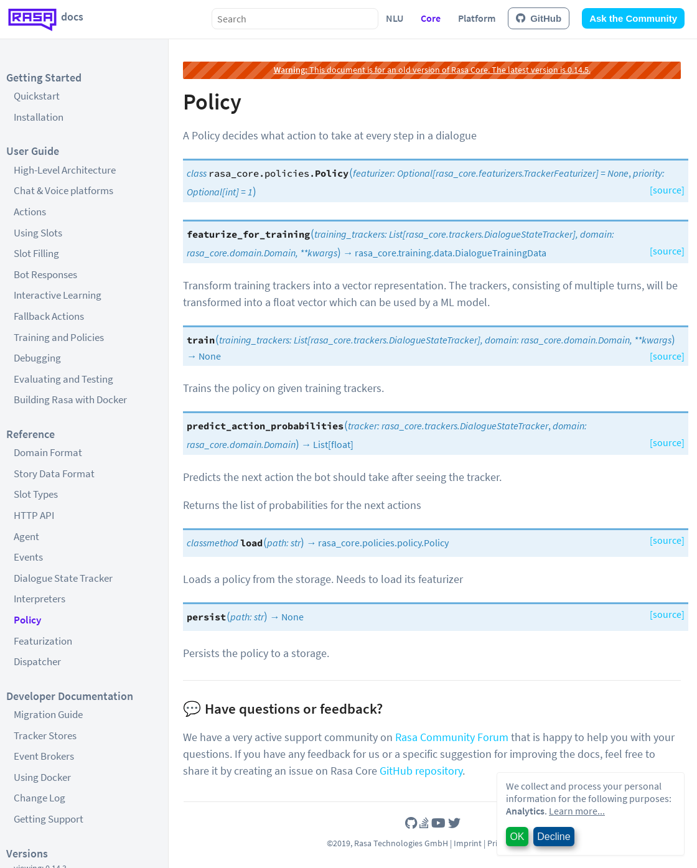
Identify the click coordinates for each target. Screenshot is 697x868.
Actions (30, 211)
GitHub (538, 18)
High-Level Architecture (65, 170)
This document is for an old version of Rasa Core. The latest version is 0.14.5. (432, 69)
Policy (27, 620)
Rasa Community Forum (451, 737)
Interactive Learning (57, 295)
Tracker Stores (45, 735)
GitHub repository (421, 770)
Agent (26, 536)
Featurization (43, 641)
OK (517, 836)
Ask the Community (633, 18)
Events (28, 557)
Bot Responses (45, 274)
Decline (553, 836)
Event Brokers (44, 756)
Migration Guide (48, 714)
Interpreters (39, 598)
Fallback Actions (49, 316)
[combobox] (295, 18)
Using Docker (42, 777)
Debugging (37, 358)
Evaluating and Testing (63, 379)
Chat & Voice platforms (63, 190)
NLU (394, 18)
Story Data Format (54, 473)
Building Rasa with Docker (70, 399)
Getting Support (48, 819)
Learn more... (577, 811)
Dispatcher (37, 661)
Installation (38, 117)
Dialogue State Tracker (63, 578)
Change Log (39, 798)
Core (431, 18)
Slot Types (36, 494)
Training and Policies (59, 337)
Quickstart (37, 96)
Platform (476, 18)
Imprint (468, 843)
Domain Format (48, 452)
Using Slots (38, 233)
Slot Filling (36, 253)
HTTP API (34, 515)
